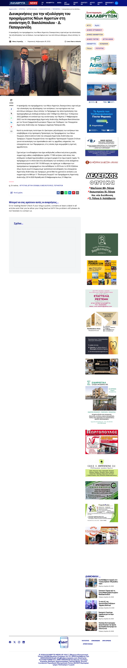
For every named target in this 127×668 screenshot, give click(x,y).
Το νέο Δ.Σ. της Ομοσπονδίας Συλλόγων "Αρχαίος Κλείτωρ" (107, 603)
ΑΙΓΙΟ (89, 25)
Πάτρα (89, 48)
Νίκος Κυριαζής (17, 41)
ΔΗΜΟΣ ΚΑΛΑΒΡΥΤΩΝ (95, 35)
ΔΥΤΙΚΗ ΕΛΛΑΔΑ (32, 9)
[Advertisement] (101, 216)
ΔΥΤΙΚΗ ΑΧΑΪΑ (108, 39)
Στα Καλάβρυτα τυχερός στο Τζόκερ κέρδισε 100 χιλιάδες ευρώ (108, 582)
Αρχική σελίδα (13, 9)
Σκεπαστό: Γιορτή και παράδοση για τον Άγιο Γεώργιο (106, 614)
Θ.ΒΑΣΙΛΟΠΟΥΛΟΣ (44, 9)
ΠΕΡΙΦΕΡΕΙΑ (56, 9)
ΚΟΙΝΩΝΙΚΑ (104, 44)
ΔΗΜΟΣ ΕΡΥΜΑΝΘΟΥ (94, 30)
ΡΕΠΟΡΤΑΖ (100, 48)
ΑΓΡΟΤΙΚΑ (22, 9)
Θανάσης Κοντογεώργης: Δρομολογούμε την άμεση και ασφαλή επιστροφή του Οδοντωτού (108, 626)
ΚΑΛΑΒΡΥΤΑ (91, 44)
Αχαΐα (97, 25)
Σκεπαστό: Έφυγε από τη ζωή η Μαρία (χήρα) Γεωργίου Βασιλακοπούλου (108, 592)
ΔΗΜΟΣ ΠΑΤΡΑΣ (93, 39)
